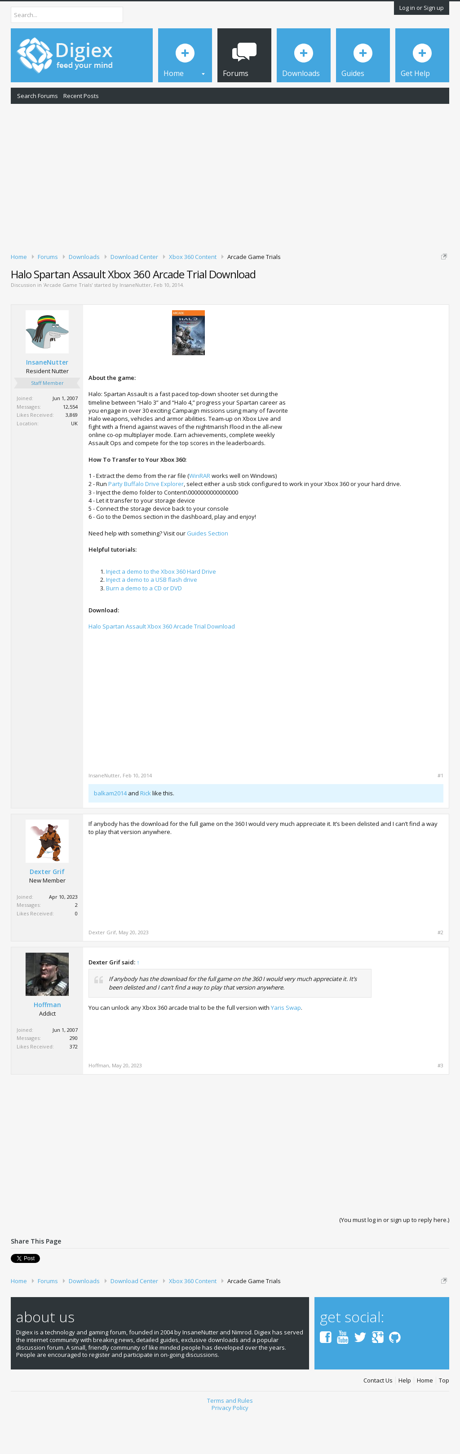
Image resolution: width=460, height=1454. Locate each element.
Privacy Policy (230, 1446)
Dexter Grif (47, 910)
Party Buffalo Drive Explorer (146, 522)
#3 (440, 1104)
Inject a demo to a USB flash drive (151, 618)
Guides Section (207, 571)
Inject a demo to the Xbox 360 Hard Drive (161, 610)
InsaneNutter (135, 323)
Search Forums (37, 96)
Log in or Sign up (421, 8)
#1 (440, 814)
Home (425, 1419)
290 (74, 1076)
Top (444, 1419)
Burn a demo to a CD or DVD (144, 627)
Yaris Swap (286, 1046)
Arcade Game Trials (68, 323)
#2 (440, 971)
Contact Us (378, 1419)
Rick (145, 832)
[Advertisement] (230, 177)
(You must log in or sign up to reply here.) (394, 1258)
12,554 (70, 445)
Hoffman (47, 1043)
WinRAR (199, 514)
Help (404, 1419)
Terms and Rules (230, 1439)
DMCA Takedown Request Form (256, 291)
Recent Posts (81, 96)
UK (74, 462)
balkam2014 (110, 832)
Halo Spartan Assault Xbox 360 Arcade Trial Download (161, 665)
